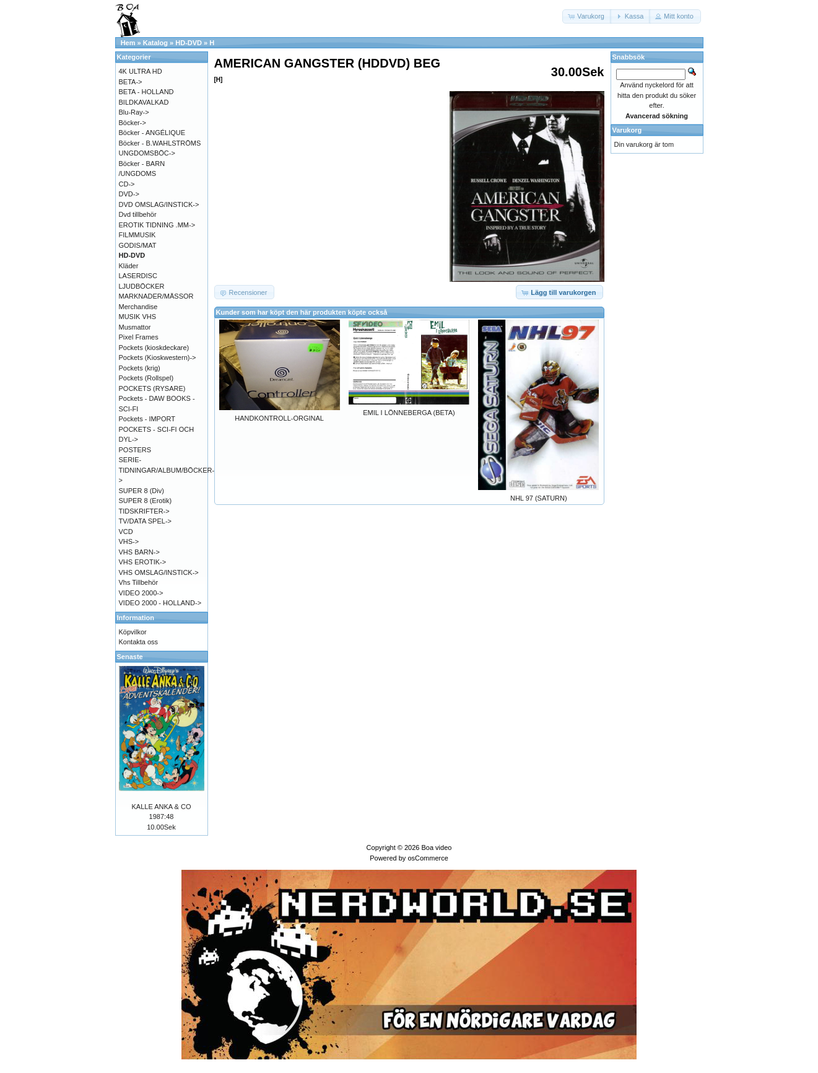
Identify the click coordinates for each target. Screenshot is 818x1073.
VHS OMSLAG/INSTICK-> (159, 572)
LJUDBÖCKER (142, 286)
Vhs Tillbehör (139, 582)
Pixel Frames (139, 337)
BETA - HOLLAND (146, 91)
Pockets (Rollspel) (146, 378)
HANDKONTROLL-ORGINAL (279, 418)
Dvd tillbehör (138, 214)
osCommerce (427, 858)
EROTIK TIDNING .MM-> (157, 225)
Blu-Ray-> (134, 112)
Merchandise (138, 306)
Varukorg (627, 130)
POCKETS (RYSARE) (152, 388)
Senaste (130, 656)
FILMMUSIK (137, 235)
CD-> (127, 184)
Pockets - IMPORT (147, 419)
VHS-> (129, 541)
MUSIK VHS (138, 316)
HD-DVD (188, 42)
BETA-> (130, 81)
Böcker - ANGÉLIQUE (152, 132)
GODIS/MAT (138, 245)
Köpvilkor (133, 632)
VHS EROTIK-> (143, 562)
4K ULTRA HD (140, 71)
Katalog (155, 42)
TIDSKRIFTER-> (144, 511)
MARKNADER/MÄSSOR (156, 296)
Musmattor (135, 327)
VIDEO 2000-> (141, 593)
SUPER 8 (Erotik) (145, 500)
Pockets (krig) (139, 368)
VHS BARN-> (139, 552)
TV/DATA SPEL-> (145, 521)
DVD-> (129, 194)
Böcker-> (132, 122)
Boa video (436, 847)
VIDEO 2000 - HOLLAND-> (160, 603)
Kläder (129, 265)
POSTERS (135, 449)
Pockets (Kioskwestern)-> (157, 357)
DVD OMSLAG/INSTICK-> (159, 204)
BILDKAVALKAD (144, 102)
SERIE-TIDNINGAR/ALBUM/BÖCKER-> (167, 470)
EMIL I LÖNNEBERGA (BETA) (409, 412)
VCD (126, 531)
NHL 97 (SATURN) (538, 498)
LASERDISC (138, 275)
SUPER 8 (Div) (141, 490)
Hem (128, 42)
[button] (587, 16)
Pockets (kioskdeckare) (154, 347)
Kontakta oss (139, 642)
